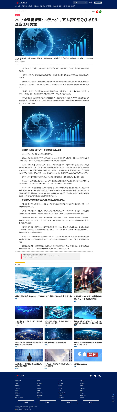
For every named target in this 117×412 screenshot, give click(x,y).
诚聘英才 (91, 402)
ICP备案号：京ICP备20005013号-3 (23, 407)
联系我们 (47, 402)
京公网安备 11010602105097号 (23, 409)
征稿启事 (69, 402)
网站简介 (26, 402)
